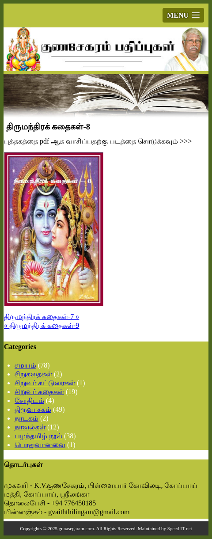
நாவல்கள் (30, 427)
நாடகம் (26, 418)
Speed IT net (179, 528)
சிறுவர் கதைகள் (39, 391)
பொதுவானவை (40, 444)
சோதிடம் (29, 400)
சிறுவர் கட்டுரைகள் (45, 383)
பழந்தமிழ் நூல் (38, 436)
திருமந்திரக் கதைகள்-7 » (41, 316)
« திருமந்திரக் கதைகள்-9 (41, 325)
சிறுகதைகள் (33, 374)
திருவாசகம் (33, 409)
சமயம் (25, 365)
